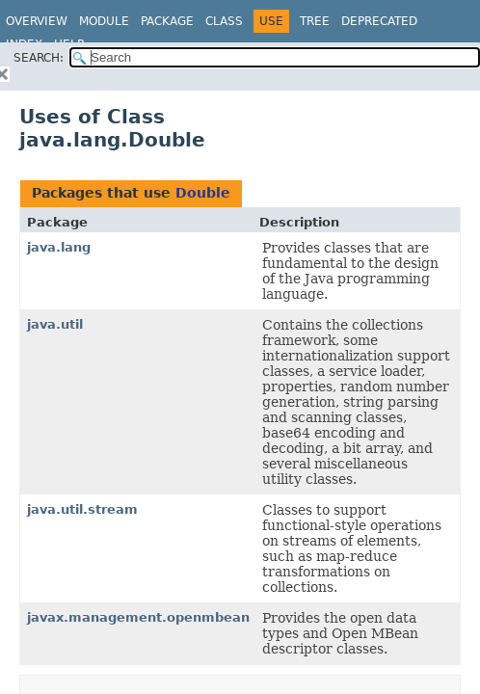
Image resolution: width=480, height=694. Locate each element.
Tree (315, 21)
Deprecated (379, 21)
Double (202, 192)
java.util (55, 324)
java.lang (59, 247)
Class (224, 21)
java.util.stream (82, 509)
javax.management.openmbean (138, 617)
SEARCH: (38, 58)
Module (104, 21)
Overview (36, 21)
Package (167, 21)
